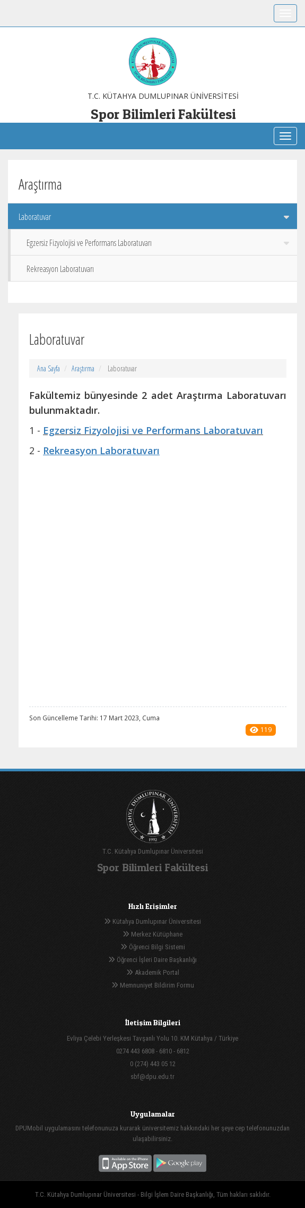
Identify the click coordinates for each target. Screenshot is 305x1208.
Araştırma (83, 368)
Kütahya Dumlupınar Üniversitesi (152, 921)
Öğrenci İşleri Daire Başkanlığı (152, 960)
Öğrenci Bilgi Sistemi (152, 947)
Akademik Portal (152, 972)
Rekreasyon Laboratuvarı (60, 269)
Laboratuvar (154, 217)
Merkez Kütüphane (152, 934)
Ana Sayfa (48, 368)
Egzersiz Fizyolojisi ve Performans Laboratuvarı (158, 243)
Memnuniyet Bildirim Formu (152, 985)
